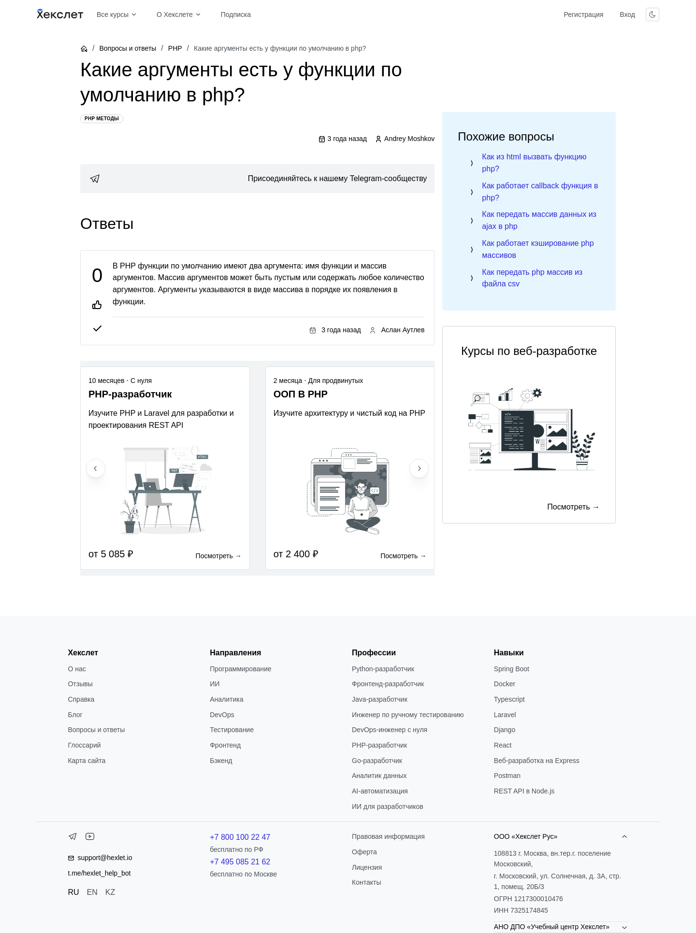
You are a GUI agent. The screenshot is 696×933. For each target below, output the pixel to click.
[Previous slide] (95, 468)
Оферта (364, 852)
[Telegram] (72, 838)
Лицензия (367, 867)
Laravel (505, 715)
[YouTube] (90, 838)
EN (92, 892)
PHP (175, 48)
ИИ (214, 684)
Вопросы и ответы (127, 48)
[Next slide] (419, 468)
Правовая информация (388, 836)
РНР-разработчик (379, 745)
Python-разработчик (383, 669)
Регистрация (583, 14)
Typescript (509, 699)
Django (504, 730)
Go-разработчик (377, 760)
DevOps (222, 715)
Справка (81, 699)
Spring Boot (511, 669)
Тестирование (232, 730)
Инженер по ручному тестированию (408, 715)
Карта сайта (86, 760)
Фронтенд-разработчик (388, 684)
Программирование (240, 669)
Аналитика (226, 699)
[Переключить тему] (652, 14)
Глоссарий (84, 745)
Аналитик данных (379, 775)
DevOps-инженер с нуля (389, 730)
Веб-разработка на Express (537, 760)
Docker (504, 684)
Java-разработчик (379, 699)
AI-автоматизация (380, 791)
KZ (110, 892)
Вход (627, 14)
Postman (507, 775)
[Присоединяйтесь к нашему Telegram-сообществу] (257, 178)
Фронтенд (225, 745)
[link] (257, 178)
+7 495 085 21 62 (240, 862)
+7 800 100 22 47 (240, 837)
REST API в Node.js (524, 791)
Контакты (366, 882)
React (503, 745)
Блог (75, 715)
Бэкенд (221, 760)
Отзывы (80, 684)
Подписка (236, 14)
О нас (77, 669)
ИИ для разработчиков (387, 806)
